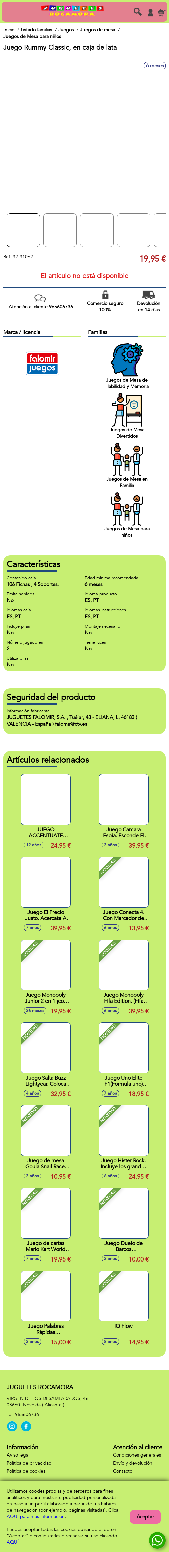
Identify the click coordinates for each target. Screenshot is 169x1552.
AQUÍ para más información (36, 1516)
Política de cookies (26, 1471)
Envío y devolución (132, 1463)
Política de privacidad (29, 1463)
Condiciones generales (137, 1455)
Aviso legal (18, 1455)
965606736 (27, 1414)
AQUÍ (13, 1542)
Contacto (122, 1471)
